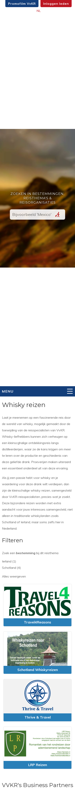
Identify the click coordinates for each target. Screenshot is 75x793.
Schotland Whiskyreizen (37, 669)
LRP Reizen (37, 764)
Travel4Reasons (37, 622)
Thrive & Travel (37, 717)
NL (39, 11)
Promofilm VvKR (22, 4)
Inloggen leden (56, 4)
